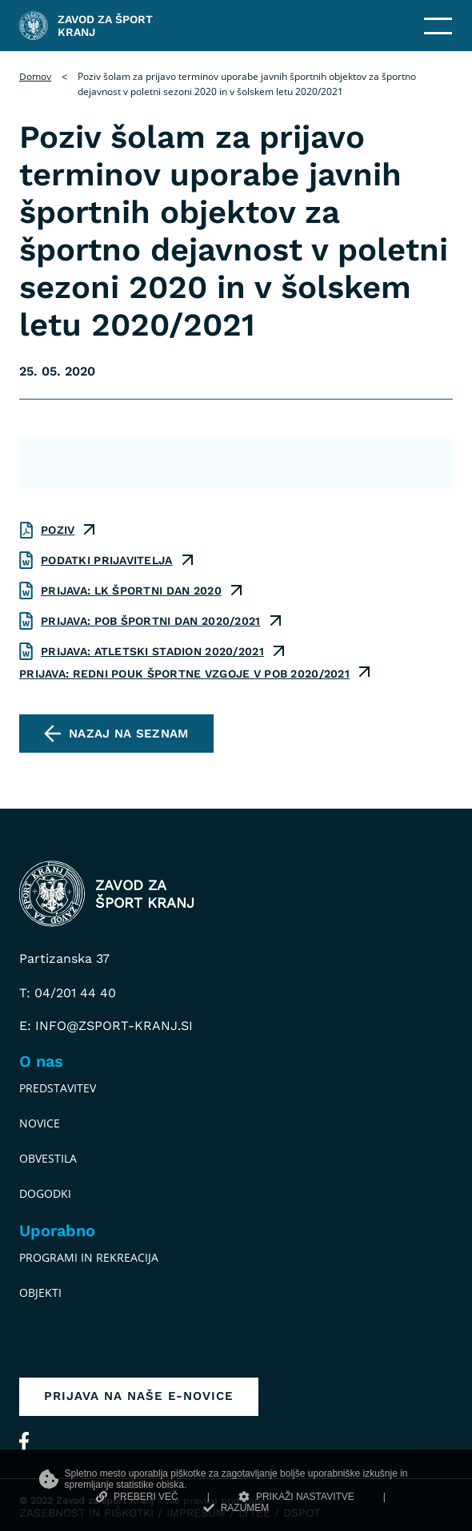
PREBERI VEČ (137, 1496)
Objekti (40, 1292)
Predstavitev (57, 1088)
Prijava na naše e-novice (139, 1396)
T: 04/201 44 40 (67, 992)
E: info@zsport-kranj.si (106, 1025)
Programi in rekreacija (88, 1257)
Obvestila (48, 1158)
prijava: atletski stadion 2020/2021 (152, 651)
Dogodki (45, 1193)
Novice (39, 1123)
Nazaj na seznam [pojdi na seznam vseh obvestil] (129, 733)
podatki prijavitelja (107, 560)
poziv (57, 529)
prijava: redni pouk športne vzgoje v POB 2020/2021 (184, 673)
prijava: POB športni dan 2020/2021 (151, 620)
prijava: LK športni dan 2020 (131, 590)
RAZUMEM (236, 1507)
